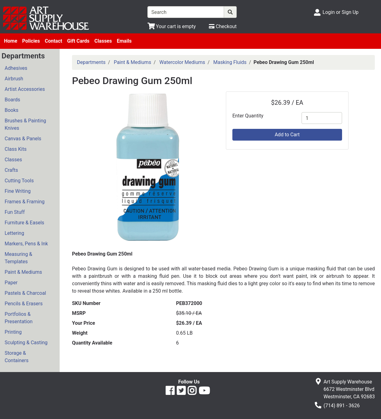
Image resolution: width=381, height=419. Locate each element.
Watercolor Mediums (182, 62)
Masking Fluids (229, 62)
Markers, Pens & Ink (26, 244)
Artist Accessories (25, 89)
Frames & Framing (24, 202)
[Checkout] (222, 26)
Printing (13, 332)
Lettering (14, 233)
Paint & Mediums (23, 272)
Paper (11, 283)
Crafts (11, 170)
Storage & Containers (16, 356)
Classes (103, 41)
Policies (31, 41)
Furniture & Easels (24, 223)
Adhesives (16, 68)
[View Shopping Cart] (171, 26)
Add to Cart (287, 135)
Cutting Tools (19, 181)
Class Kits (16, 149)
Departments (91, 62)
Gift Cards (78, 41)
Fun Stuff (15, 212)
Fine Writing (18, 191)
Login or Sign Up (340, 12)
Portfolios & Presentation (18, 317)
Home (10, 41)
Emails (124, 41)
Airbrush (14, 79)
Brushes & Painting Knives (25, 124)
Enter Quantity (247, 116)
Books (12, 110)
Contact (53, 41)
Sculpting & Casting (26, 342)
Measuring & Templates (18, 258)
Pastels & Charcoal (25, 293)
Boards (12, 100)
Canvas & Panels (23, 139)
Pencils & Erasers (24, 304)
